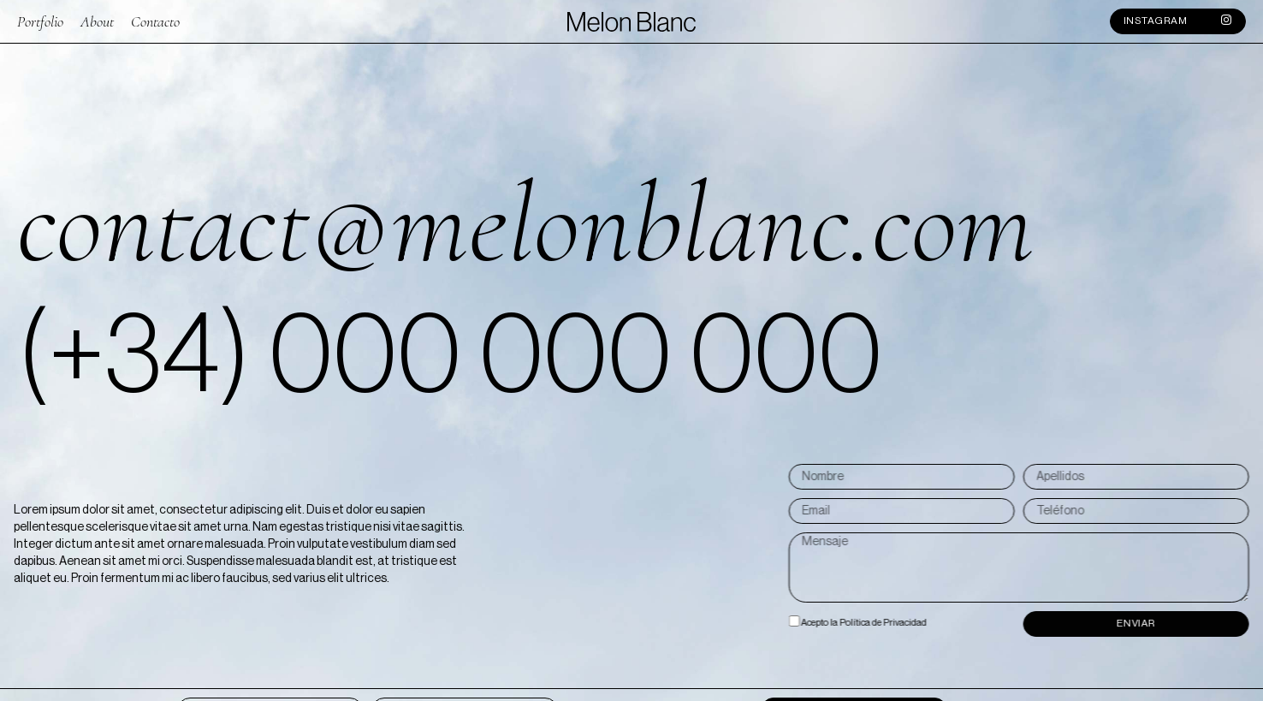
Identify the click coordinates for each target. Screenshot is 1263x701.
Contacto (155, 19)
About (97, 19)
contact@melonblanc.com (525, 224)
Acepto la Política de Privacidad (960, 623)
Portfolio (40, 19)
